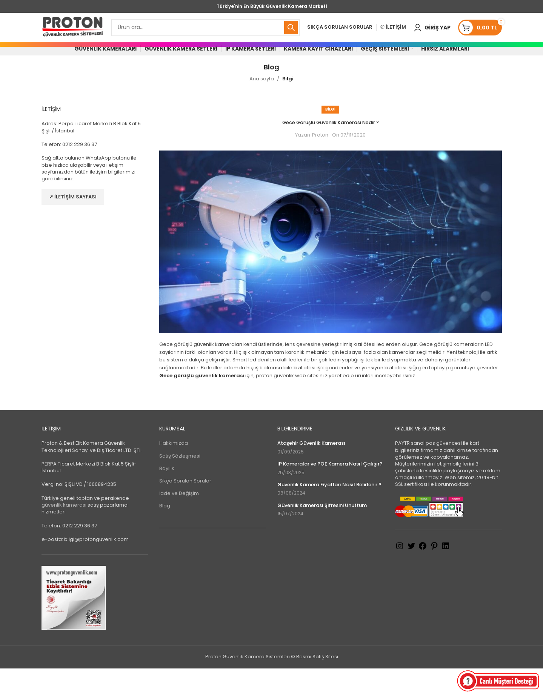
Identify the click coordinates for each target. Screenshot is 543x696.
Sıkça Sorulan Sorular (185, 508)
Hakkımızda (173, 470)
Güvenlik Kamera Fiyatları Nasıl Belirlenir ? (329, 512)
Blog (164, 533)
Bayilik (166, 495)
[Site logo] (73, 33)
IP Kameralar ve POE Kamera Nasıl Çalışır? (330, 491)
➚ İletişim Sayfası (73, 224)
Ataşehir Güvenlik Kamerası (311, 470)
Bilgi (288, 106)
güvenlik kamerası (64, 532)
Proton (320, 162)
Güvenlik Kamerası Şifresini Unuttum (322, 533)
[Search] (205, 34)
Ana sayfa (261, 106)
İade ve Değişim (179, 520)
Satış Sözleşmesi (179, 483)
